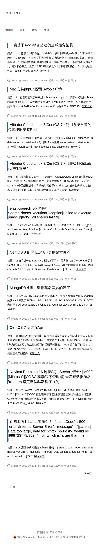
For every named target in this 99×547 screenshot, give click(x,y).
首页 (22, 30)
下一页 (88, 473)
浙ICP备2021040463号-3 (70, 536)
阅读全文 (45, 70)
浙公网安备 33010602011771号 (33, 536)
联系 (34, 30)
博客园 (9, 30)
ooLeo (13, 12)
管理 (46, 30)
